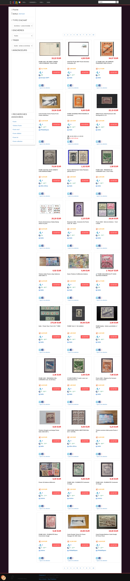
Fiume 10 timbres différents (47, 482)
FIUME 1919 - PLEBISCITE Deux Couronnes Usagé (48, 535)
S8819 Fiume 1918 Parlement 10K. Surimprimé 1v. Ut (106, 114)
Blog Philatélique (52, 579)
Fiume (14, 121)
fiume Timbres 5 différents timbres (77, 274)
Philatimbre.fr (42, 575)
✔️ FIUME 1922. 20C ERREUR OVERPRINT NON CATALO (104, 62)
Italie (70, 77)
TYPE (24, 2)
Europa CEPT (45, 77)
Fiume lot (15, 137)
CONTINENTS (33, 2)
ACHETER (56, 72)
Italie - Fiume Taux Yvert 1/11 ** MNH (49, 326)
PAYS (41, 2)
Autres (43, 498)
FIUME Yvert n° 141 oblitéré (75, 326)
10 (93, 34)
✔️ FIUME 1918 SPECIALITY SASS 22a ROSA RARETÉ (106, 274)
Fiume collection (17, 141)
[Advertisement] (23, 83)
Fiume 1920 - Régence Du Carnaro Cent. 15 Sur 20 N (106, 378)
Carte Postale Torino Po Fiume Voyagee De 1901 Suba (76, 535)
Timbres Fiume (17, 125)
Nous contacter (43, 579)
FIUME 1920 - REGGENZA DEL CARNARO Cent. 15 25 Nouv (48, 378)
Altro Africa (44, 186)
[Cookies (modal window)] (3, 577)
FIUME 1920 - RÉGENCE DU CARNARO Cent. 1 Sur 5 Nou (104, 170)
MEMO (48, 2)
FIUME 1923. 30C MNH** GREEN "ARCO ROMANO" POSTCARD (48, 62)
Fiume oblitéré (17, 133)
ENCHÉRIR (84, 124)
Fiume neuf (16, 129)
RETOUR (22, 14)
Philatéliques (45, 130)
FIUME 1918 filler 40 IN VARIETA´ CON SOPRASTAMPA (48, 170)
